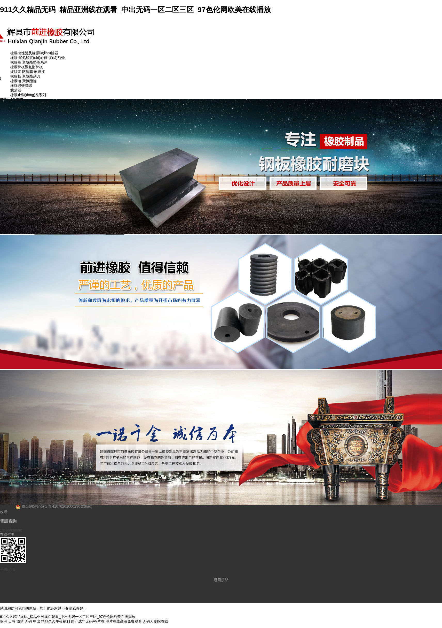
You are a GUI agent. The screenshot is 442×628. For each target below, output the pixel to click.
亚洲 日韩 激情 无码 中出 (20, 621)
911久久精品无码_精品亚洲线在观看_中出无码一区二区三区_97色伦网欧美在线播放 (135, 10)
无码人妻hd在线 (156, 621)
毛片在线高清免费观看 (124, 621)
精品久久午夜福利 (55, 621)
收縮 (3, 512)
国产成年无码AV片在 (88, 621)
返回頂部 (221, 580)
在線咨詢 (7, 534)
